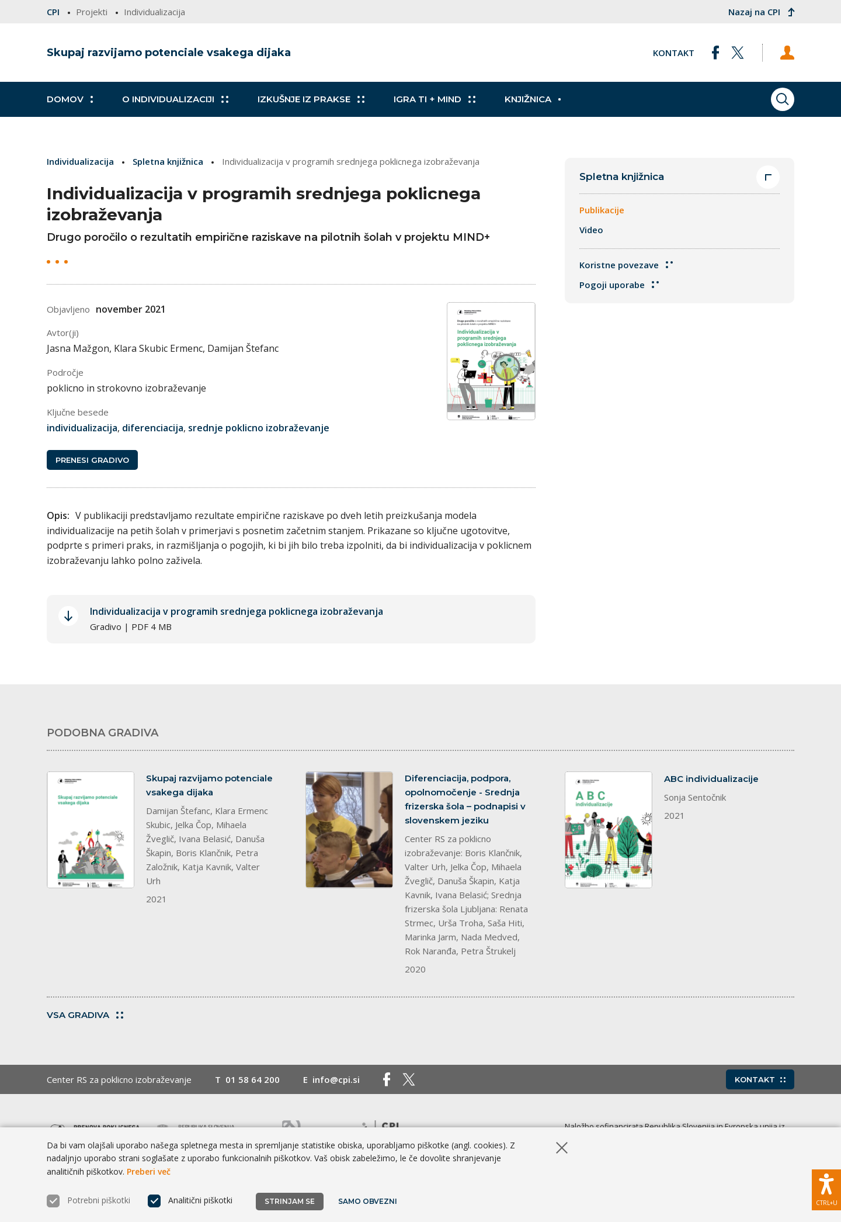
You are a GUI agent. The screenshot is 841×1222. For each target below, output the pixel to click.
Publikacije (601, 210)
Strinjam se (290, 1201)
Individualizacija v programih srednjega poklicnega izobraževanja (236, 611)
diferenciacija (152, 427)
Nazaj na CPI (760, 12)
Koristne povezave (626, 265)
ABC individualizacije (711, 778)
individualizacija (82, 427)
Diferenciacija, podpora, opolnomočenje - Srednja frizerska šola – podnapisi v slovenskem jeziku (465, 799)
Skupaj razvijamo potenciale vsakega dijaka (209, 785)
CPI (53, 12)
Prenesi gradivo (92, 460)
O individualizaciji (175, 99)
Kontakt (673, 52)
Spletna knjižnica (168, 161)
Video (591, 230)
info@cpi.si (336, 1079)
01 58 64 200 (252, 1079)
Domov (70, 99)
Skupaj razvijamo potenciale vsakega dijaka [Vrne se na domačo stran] (169, 52)
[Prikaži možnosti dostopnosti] (826, 1189)
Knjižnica (533, 99)
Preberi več (149, 1171)
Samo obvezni (367, 1201)
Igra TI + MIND (434, 99)
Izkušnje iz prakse (311, 99)
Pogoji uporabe (619, 284)
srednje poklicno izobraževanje (258, 427)
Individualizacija (80, 161)
